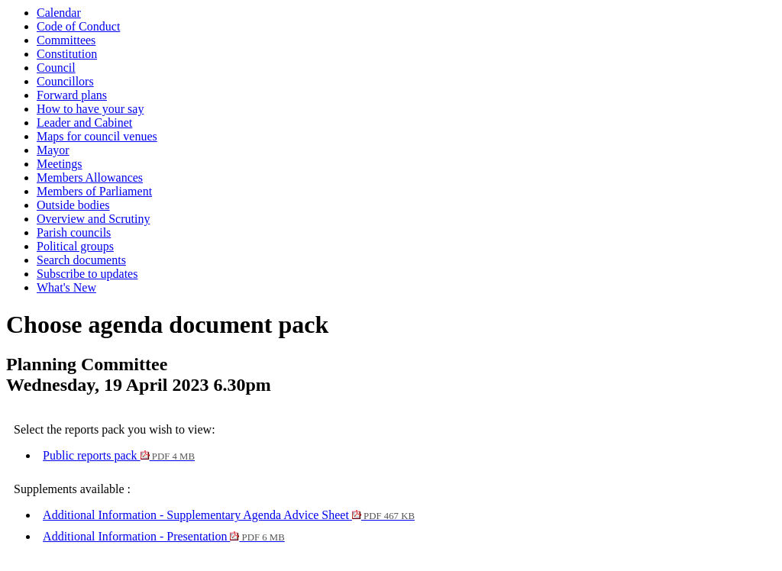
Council (56, 67)
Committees (66, 40)
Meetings (59, 163)
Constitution (67, 53)
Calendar (59, 12)
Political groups (75, 246)
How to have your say (90, 108)
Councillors (65, 81)
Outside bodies (73, 204)
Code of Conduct (78, 26)
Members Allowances (90, 177)
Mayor (53, 150)
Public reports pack (119, 455)
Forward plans (72, 95)
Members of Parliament (94, 191)
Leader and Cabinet (84, 122)
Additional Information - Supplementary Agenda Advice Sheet (229, 514)
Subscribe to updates (87, 273)
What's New (66, 287)
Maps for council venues (97, 136)
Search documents (81, 259)
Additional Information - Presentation (164, 536)
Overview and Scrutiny (93, 218)
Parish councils (74, 232)
